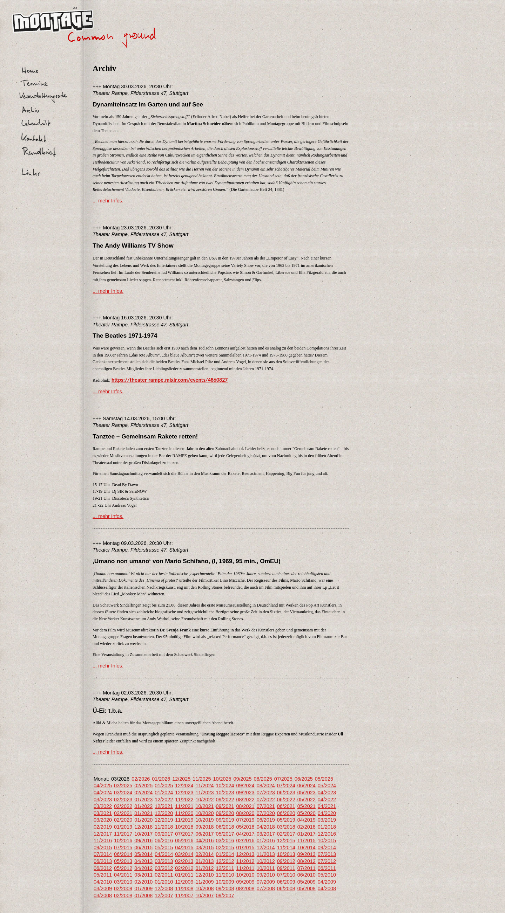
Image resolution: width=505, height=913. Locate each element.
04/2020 (327, 813)
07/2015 (123, 847)
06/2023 (286, 792)
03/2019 (327, 820)
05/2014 (143, 854)
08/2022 (245, 799)
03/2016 (225, 840)
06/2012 (103, 868)
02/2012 (184, 868)
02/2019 (103, 827)
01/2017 (306, 834)
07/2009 (266, 882)
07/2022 (266, 799)
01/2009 (143, 888)
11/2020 (184, 813)
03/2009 (103, 888)
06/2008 (286, 888)
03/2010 (123, 882)
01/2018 (327, 827)
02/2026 (141, 779)
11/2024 (204, 785)
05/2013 (123, 861)
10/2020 (204, 813)
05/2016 (184, 840)
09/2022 (225, 799)
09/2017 (164, 834)
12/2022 (164, 799)
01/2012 (204, 868)
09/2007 (225, 895)
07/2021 (266, 806)
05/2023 (306, 792)
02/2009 (123, 888)
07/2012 (327, 861)
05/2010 (327, 875)
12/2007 (164, 895)
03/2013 (164, 861)
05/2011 (103, 875)
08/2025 (263, 779)
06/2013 (103, 861)
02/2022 (123, 806)
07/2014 (103, 854)
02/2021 (123, 813)
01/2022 (143, 806)
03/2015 (204, 847)
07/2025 (283, 779)
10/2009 (225, 882)
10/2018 (184, 827)
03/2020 (103, 820)
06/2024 (306, 785)
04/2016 (204, 840)
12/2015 (286, 840)
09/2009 (245, 882)
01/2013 (204, 861)
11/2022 (184, 799)
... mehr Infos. (108, 200)
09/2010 (266, 875)
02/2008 (123, 895)
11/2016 (103, 840)
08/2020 (245, 813)
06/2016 (164, 840)
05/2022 (306, 799)
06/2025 (304, 779)
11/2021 (184, 806)
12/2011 (225, 868)
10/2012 (266, 861)
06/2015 (143, 847)
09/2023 (245, 792)
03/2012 (164, 868)
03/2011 (143, 875)
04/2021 (327, 806)
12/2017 (103, 834)
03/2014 (184, 854)
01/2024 (164, 792)
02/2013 (184, 861)
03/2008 (103, 895)
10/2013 (286, 854)
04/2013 (143, 861)
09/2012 (286, 861)
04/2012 (143, 868)
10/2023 (225, 792)
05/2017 (225, 834)
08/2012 (306, 861)
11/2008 (184, 888)
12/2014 (266, 847)
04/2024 (103, 792)
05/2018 (245, 827)
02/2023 (123, 799)
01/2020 (143, 820)
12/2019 (164, 820)
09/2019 (225, 820)
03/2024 (123, 792)
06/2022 (286, 799)
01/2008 (143, 895)
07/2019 (245, 820)
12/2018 (143, 827)
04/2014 (164, 854)
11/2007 (184, 895)
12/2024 (184, 785)
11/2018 (164, 827)
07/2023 (266, 792)
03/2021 (103, 813)
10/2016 (123, 840)
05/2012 (123, 868)
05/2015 (164, 847)
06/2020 (286, 813)
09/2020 (225, 813)
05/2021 (306, 806)
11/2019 (184, 820)
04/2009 (327, 882)
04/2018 (266, 827)
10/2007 (204, 895)
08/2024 (266, 785)
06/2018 (225, 827)
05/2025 (324, 779)
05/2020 (306, 813)
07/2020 (266, 813)
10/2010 (245, 875)
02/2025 (143, 785)
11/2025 (202, 779)
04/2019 (306, 820)
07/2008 (266, 888)
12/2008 (164, 888)
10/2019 (204, 820)
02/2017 (286, 834)
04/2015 (184, 847)
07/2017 (184, 834)
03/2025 (123, 785)
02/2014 (204, 854)
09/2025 (243, 779)
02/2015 (225, 847)
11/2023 (204, 792)
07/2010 (286, 875)
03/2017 (266, 834)
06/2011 (327, 868)
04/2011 (123, 875)
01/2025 (164, 785)
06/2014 (123, 854)
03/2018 (286, 827)
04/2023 (327, 792)
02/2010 (143, 882)
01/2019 (123, 827)
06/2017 (204, 834)
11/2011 (245, 868)
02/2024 (143, 792)
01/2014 (225, 854)
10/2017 (143, 834)
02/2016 (245, 840)
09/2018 (204, 827)
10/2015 (327, 840)
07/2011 (306, 868)
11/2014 (286, 847)
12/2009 (184, 882)
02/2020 (123, 820)
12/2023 (184, 792)
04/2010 (103, 882)
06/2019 (266, 820)
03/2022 (103, 806)
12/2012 (225, 861)
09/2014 (327, 847)
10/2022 (204, 799)
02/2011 (164, 875)
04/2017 (245, 834)
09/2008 (225, 888)
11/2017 (123, 834)
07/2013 (327, 854)
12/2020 (164, 813)
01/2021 (143, 813)
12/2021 (164, 806)
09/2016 (143, 840)
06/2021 (286, 806)
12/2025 (181, 779)
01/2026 (161, 779)
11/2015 (306, 840)
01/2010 (164, 882)
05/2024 (327, 785)
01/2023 (143, 799)
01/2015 (245, 847)
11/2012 (245, 861)
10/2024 (225, 785)
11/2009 (204, 882)
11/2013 (266, 854)
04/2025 (103, 785)
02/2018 (306, 827)
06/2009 (286, 882)
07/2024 (286, 785)
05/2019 (286, 820)
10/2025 (222, 779)
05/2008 (306, 888)
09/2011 (286, 868)
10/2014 (306, 847)
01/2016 (266, 840)
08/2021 (245, 806)
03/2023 (103, 799)
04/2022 (327, 799)
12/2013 (245, 854)
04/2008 (327, 888)
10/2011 (266, 868)
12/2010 (204, 875)
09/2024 (245, 785)
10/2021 (204, 806)
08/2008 (245, 888)
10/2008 (204, 888)
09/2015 (103, 847)
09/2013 (306, 854)
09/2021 (225, 806)
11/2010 (225, 875)
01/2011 (184, 875)
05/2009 (306, 882)
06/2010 (306, 875)
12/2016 (327, 834)
